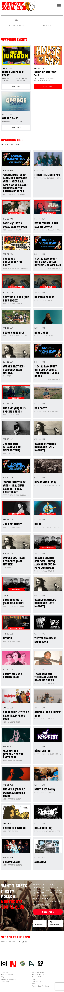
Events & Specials (8, 979)
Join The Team (38, 972)
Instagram (54, 923)
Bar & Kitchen (7, 974)
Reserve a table (16, 25)
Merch (34, 984)
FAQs (34, 979)
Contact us (36, 981)
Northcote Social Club (18, 6)
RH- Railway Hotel (32, 963)
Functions (5, 981)
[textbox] (14, 144)
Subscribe (48, 912)
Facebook (39, 923)
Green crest (22, 963)
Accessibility (38, 977)
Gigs (3, 977)
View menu (47, 25)
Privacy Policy (38, 974)
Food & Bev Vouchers (40, 986)
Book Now (4, 972)
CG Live (40, 964)
